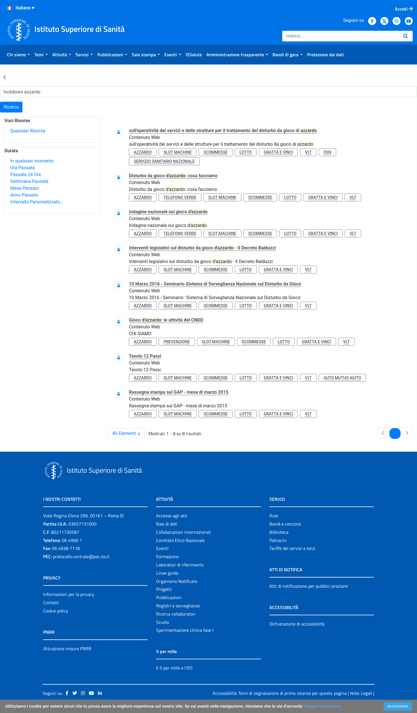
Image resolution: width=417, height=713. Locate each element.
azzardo (143, 152)
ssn (327, 152)
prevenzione (177, 341)
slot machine (178, 152)
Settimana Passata (29, 181)
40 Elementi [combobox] (128, 433)
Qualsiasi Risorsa (27, 131)
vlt (308, 152)
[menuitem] (18, 54)
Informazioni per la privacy (68, 594)
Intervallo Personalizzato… (36, 202)
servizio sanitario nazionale (164, 161)
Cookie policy (55, 610)
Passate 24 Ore (25, 174)
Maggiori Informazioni (322, 706)
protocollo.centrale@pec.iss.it (81, 556)
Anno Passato (24, 195)
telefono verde (180, 197)
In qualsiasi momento (32, 161)
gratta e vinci (278, 152)
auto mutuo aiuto (342, 378)
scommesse (216, 152)
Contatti (51, 602)
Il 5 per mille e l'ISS (174, 667)
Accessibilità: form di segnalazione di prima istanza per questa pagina (279, 693)
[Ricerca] (340, 36)
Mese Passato (24, 188)
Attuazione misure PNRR (67, 648)
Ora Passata (22, 167)
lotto (246, 152)
